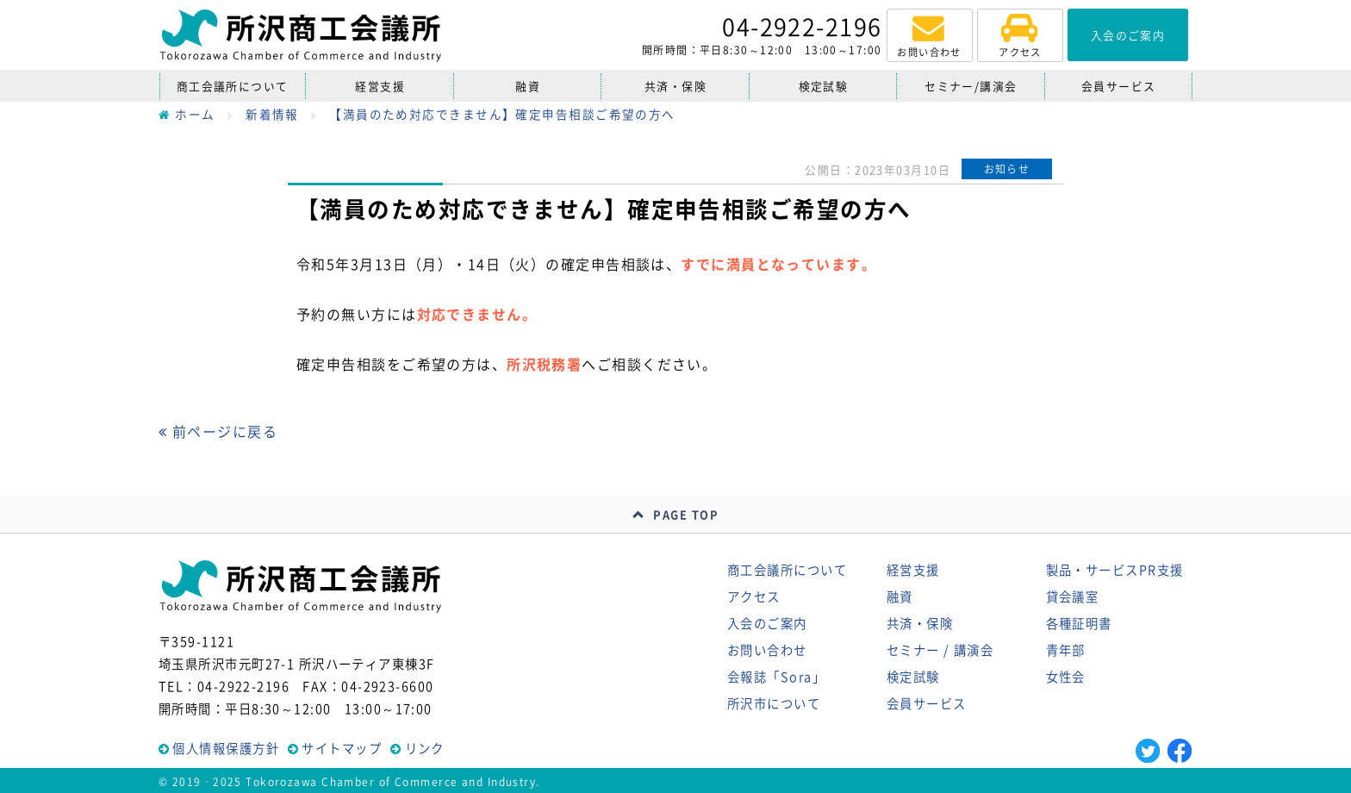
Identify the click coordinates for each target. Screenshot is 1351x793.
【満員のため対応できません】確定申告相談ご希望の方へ (502, 113)
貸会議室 (1072, 596)
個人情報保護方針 (225, 748)
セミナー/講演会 (971, 86)
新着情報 (272, 113)
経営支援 (380, 86)
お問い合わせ (767, 649)
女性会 (1066, 676)
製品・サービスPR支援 (1115, 569)
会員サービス (1118, 86)
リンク (425, 748)
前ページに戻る (218, 431)
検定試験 (824, 86)
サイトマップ (342, 748)
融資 (527, 86)
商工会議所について (233, 86)
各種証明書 (1079, 623)
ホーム (187, 113)
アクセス (754, 596)
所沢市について (773, 703)
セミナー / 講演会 (940, 649)
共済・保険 (675, 86)
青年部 (1066, 649)
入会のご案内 (767, 623)
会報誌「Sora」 (776, 676)
